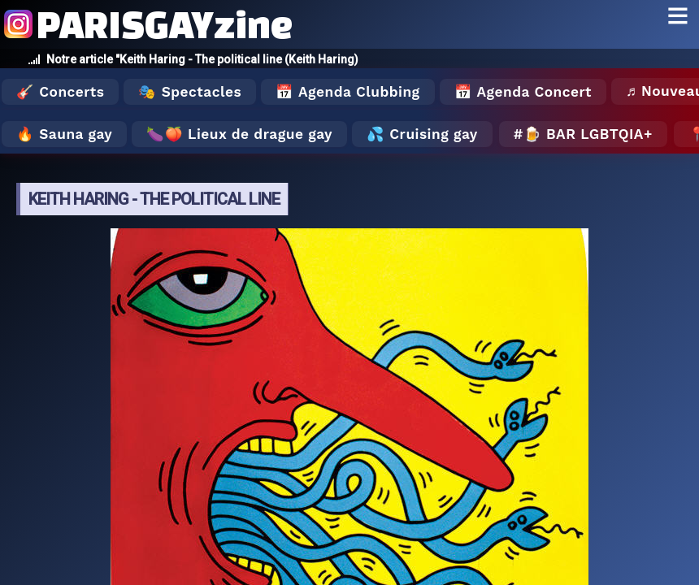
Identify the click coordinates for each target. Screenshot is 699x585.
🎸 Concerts (60, 92)
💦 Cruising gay (422, 134)
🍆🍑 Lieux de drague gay (239, 134)
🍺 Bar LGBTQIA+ (588, 134)
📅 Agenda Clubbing (347, 92)
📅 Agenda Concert (523, 92)
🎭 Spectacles (189, 92)
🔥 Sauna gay (64, 134)
